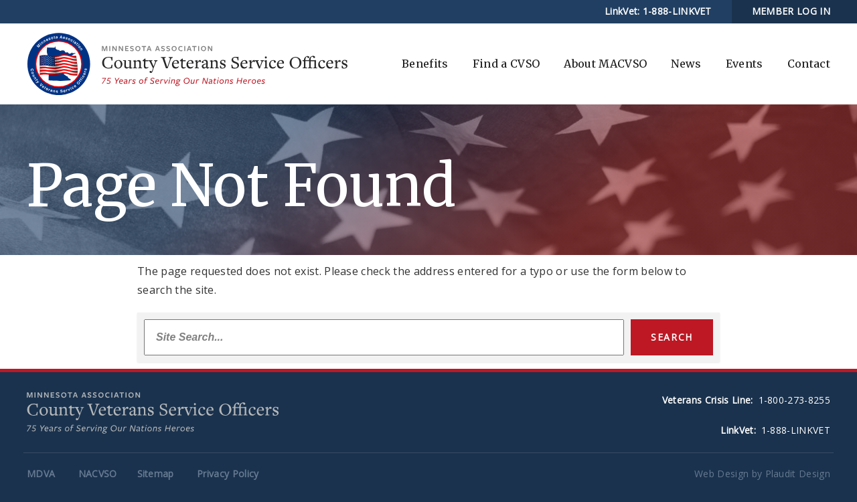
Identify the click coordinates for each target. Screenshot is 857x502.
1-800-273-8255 (794, 400)
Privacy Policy (227, 473)
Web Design (721, 473)
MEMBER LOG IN (791, 11)
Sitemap (155, 473)
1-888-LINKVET (677, 11)
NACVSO (97, 473)
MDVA (41, 473)
